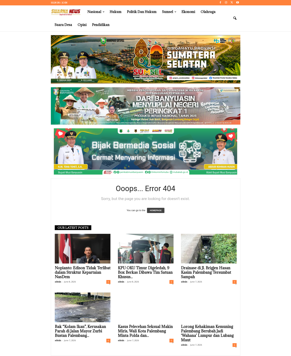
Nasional (95, 11)
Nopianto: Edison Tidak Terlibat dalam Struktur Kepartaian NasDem (82, 272)
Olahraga (208, 12)
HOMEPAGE (155, 210)
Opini (82, 25)
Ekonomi (188, 12)
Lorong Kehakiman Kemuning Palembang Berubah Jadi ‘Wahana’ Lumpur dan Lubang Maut (207, 333)
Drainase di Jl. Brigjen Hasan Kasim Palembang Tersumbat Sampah (206, 272)
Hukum (115, 12)
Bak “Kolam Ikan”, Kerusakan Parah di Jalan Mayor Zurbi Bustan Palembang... (80, 331)
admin (58, 281)
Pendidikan (100, 25)
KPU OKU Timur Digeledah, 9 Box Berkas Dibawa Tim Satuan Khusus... (145, 272)
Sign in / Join (59, 2)
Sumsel (169, 11)
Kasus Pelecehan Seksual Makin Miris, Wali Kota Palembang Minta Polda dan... (145, 331)
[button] (235, 18)
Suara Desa (63, 25)
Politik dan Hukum (141, 12)
